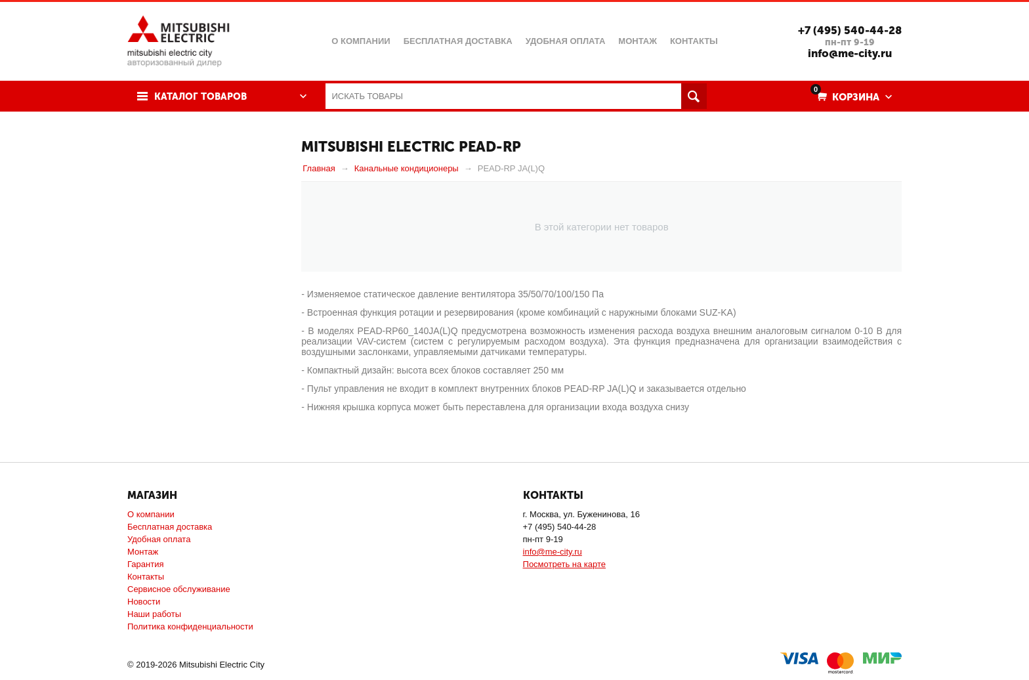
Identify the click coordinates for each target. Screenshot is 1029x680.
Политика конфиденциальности (190, 626)
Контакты (145, 577)
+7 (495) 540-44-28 (849, 30)
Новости (143, 601)
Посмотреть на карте (564, 564)
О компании (151, 514)
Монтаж (142, 552)
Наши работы (154, 614)
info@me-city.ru (849, 53)
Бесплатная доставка (169, 527)
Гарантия (145, 564)
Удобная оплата (158, 539)
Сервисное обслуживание (178, 589)
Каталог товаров (201, 96)
